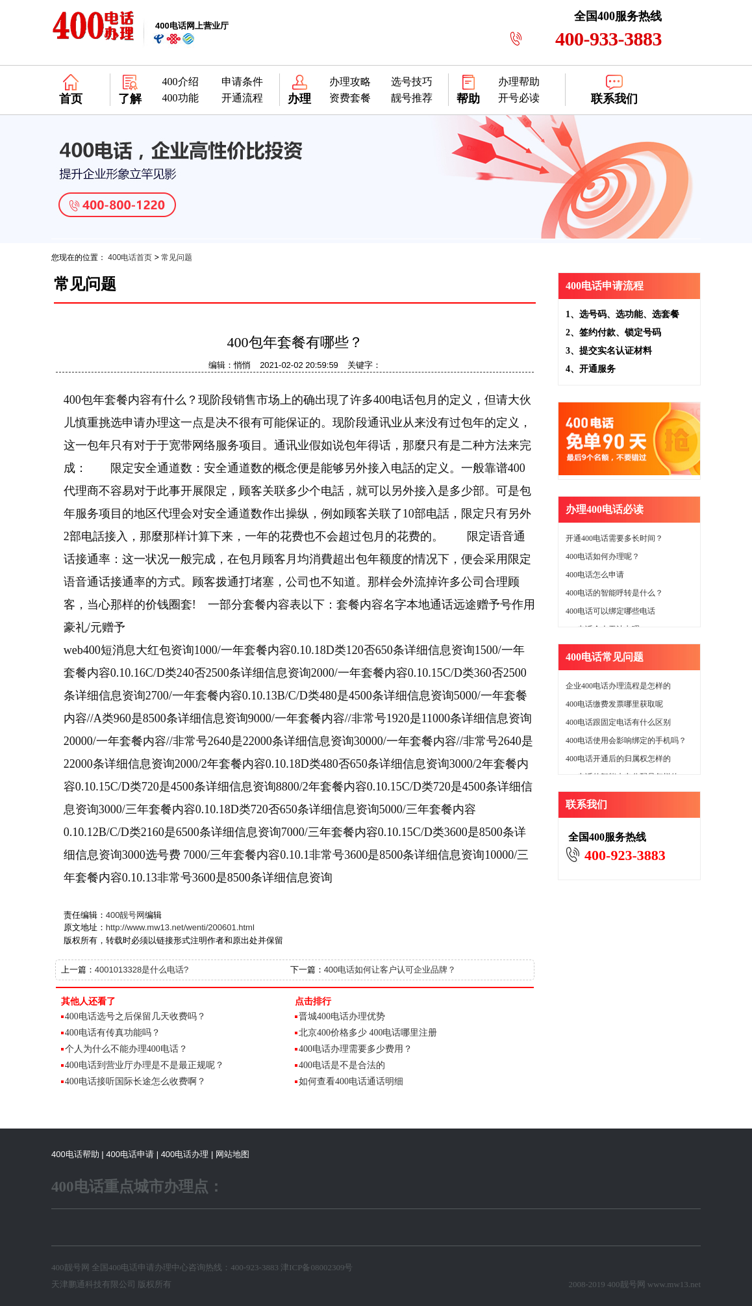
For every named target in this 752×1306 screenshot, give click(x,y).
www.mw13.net (674, 1284)
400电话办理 (185, 1154)
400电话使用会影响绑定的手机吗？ (626, 740)
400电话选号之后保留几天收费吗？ (135, 1016)
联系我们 (614, 98)
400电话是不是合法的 (342, 1065)
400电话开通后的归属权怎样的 (618, 758)
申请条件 (242, 81)
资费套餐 (350, 97)
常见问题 (176, 257)
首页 (70, 98)
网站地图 (232, 1154)
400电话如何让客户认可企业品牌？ (390, 969)
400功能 (180, 97)
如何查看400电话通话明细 (351, 1081)
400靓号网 (125, 915)
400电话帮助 (75, 1154)
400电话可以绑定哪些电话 (610, 611)
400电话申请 (130, 1154)
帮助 (468, 98)
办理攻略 (350, 81)
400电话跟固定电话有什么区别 (618, 722)
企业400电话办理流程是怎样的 (618, 685)
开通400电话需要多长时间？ (614, 538)
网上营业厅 (192, 26)
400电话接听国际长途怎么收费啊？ (135, 1081)
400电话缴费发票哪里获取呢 (614, 704)
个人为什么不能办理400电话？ (126, 1049)
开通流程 (242, 97)
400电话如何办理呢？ (603, 556)
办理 (299, 98)
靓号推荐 (411, 97)
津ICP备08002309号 (317, 1267)
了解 (130, 98)
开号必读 (519, 97)
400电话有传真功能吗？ (112, 1033)
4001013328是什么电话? (142, 969)
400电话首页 (130, 257)
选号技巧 (411, 81)
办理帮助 (519, 81)
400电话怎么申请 (595, 574)
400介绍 (180, 81)
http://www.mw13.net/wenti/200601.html (180, 927)
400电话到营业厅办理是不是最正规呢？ (144, 1065)
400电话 (123, 1267)
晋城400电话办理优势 (342, 1016)
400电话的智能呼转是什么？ (614, 592)
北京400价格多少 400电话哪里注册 (368, 1033)
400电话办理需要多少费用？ (355, 1049)
